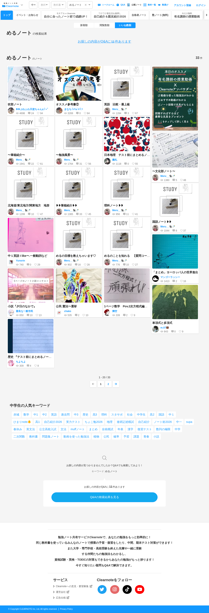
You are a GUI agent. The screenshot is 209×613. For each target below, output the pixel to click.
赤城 (16, 414)
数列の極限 (163, 429)
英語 (54, 414)
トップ (6, 15)
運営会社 (62, 592)
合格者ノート (139, 15)
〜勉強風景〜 (64, 155)
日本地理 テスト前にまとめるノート (128, 155)
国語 (161, 414)
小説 (156, 436)
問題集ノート (50, 436)
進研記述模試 (125, 421)
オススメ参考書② (67, 104)
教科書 (33, 436)
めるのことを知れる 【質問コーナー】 (130, 255)
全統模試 (107, 429)
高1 (37, 421)
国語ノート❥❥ (161, 221)
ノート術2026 (163, 421)
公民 (106, 436)
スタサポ (117, 414)
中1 (35, 414)
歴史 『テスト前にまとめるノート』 (31, 356)
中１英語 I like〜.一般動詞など (27, 255)
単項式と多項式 (162, 322)
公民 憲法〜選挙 (66, 306)
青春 (146, 436)
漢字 (130, 429)
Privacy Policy (66, 609)
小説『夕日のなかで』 (22, 306)
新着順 (84, 25)
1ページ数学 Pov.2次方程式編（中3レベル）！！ (136, 306)
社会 (130, 414)
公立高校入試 (47, 429)
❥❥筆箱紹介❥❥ (66, 205)
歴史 (85, 414)
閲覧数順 (104, 25)
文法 (63, 429)
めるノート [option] (75, 4)
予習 (126, 436)
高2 (152, 414)
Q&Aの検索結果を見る (104, 497)
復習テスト (145, 429)
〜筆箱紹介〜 (16, 155)
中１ (171, 414)
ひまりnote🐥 (22, 421)
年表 (120, 429)
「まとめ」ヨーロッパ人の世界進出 (175, 272)
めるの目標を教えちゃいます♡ (76, 255)
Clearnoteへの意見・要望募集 (74, 586)
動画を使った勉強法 (76, 436)
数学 (26, 414)
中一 (179, 421)
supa (189, 421)
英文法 (30, 429)
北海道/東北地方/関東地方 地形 (28, 205)
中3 (76, 414)
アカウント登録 (182, 5)
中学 (177, 429)
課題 (136, 436)
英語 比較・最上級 (117, 104)
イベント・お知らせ (27, 15)
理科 (104, 414)
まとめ (93, 429)
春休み (17, 429)
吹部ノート (15, 104)
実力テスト (73, 421)
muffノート (78, 429)
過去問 (65, 414)
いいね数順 (125, 25)
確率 (116, 436)
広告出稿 (62, 597)
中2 (44, 414)
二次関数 (19, 436)
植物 (96, 436)
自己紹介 (144, 421)
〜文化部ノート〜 (163, 171)
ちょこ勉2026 (93, 421)
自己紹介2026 (53, 421)
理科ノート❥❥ (113, 205)
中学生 (141, 414)
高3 (95, 414)
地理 (109, 421)
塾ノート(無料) (160, 15)
